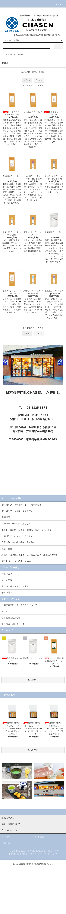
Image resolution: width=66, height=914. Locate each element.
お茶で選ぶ (13, 54)
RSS (49, 854)
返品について (51, 851)
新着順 (41, 72)
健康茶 (21, 54)
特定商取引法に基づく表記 (18, 854)
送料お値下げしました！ (13, 624)
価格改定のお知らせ (10, 617)
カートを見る (39, 837)
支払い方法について (22, 851)
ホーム (5, 54)
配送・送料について (38, 851)
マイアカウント (7, 837)
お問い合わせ (6, 843)
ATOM (55, 854)
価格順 (34, 72)
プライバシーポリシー (36, 854)
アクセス (5, 611)
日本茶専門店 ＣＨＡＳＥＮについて (19, 605)
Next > (39, 80)
